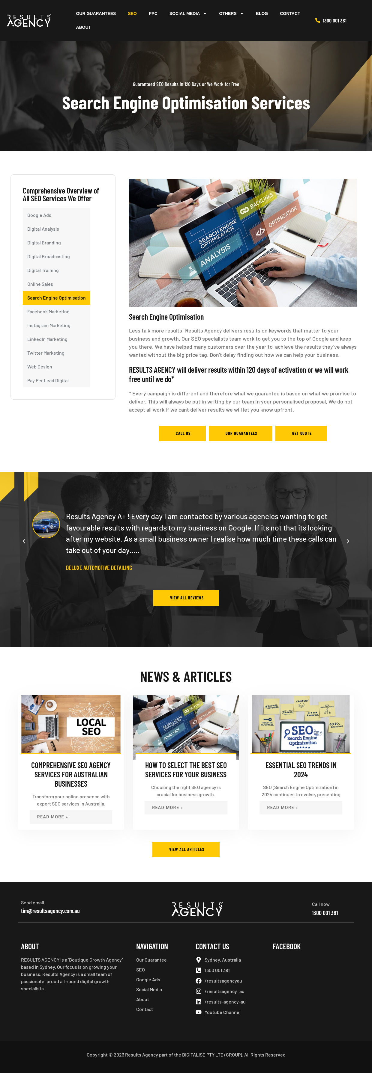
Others (231, 13)
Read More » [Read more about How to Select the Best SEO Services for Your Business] (167, 807)
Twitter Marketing (45, 353)
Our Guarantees (96, 13)
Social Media (188, 13)
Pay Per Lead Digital (48, 380)
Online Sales (40, 284)
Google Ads (39, 215)
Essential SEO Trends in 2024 (301, 769)
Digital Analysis (43, 229)
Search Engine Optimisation (56, 297)
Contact (290, 13)
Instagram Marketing (48, 325)
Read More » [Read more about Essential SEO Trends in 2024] (282, 807)
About (83, 27)
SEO (132, 13)
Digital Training (43, 270)
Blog (262, 13)
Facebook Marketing (48, 311)
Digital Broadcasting (48, 256)
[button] (24, 541)
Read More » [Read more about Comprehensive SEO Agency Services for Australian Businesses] (52, 816)
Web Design (39, 366)
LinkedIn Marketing (47, 339)
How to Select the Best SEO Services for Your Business (186, 769)
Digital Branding (44, 242)
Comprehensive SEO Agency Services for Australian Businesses (71, 774)
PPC (153, 13)
